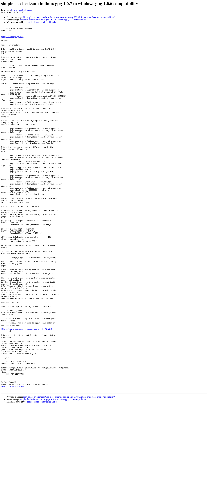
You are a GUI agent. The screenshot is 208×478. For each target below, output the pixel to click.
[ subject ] (45, 22)
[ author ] (54, 22)
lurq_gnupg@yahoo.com (22, 10)
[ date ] (29, 22)
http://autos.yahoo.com (13, 458)
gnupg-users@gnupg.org (12, 38)
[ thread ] (36, 22)
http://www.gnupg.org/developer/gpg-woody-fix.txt (26, 389)
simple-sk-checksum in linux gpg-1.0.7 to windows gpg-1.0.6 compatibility (53, 20)
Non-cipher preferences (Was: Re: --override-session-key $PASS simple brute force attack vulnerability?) (69, 17)
